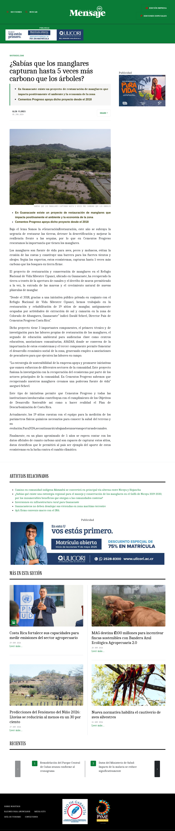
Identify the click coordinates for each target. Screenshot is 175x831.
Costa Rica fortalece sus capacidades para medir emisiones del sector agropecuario (44, 635)
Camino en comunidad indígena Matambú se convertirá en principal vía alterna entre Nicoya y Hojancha (78, 489)
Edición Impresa (155, 8)
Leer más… (16, 646)
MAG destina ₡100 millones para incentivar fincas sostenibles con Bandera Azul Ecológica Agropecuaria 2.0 (128, 638)
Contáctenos (31, 817)
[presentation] (18, 769)
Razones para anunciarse (17, 811)
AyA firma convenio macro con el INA (37, 510)
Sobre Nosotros (12, 806)
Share (103, 113)
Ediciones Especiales (153, 16)
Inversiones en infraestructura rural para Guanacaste (47, 502)
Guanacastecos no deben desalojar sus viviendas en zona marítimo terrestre (60, 506)
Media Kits (39, 811)
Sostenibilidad (17, 56)
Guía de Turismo (12, 817)
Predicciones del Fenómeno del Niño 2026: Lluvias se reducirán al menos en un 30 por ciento (45, 717)
